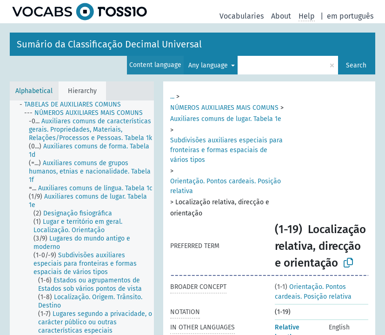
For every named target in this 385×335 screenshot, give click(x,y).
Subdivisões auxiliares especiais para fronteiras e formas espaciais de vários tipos (226, 150)
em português (350, 16)
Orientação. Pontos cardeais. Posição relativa (225, 186)
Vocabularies (241, 16)
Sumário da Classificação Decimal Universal (109, 44)
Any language (209, 65)
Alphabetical (34, 91)
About (281, 16)
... (172, 96)
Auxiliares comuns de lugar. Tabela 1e (225, 119)
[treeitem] (74, 104)
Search (356, 65)
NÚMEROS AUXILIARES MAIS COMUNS (224, 108)
